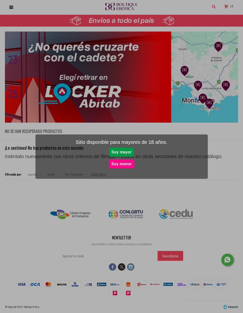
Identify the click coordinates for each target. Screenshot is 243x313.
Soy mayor (122, 152)
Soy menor (121, 164)
